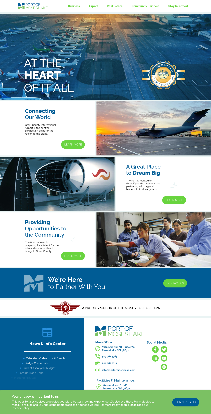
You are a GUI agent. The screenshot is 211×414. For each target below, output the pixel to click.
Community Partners (145, 5)
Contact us (175, 296)
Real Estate (115, 6)
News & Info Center (47, 344)
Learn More (60, 144)
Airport (93, 6)
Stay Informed (178, 4)
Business (74, 6)
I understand (186, 402)
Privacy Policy (20, 408)
